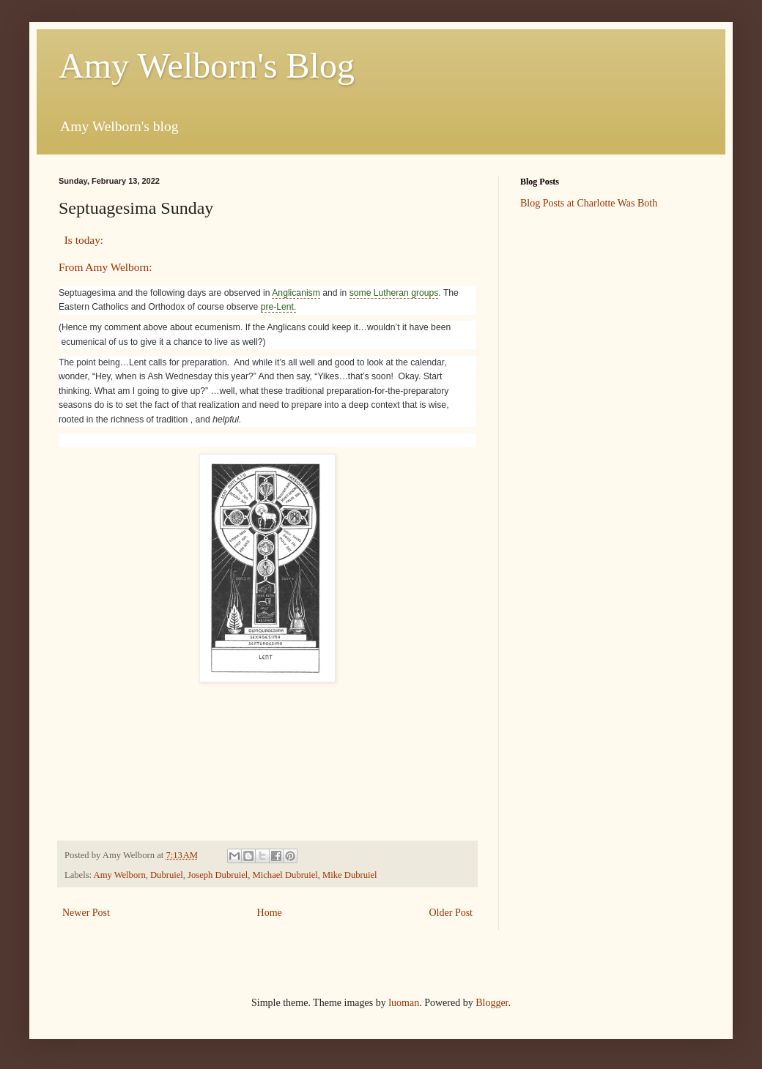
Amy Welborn (120, 875)
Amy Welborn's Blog (207, 65)
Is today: (82, 240)
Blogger (492, 1002)
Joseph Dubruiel (218, 875)
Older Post (451, 912)
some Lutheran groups (394, 293)
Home (269, 912)
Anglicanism (296, 293)
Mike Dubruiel (349, 875)
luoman (403, 1002)
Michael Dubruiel (285, 875)
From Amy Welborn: (105, 267)
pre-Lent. (279, 307)
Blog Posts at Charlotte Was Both (588, 203)
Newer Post (86, 912)
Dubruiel (166, 875)
